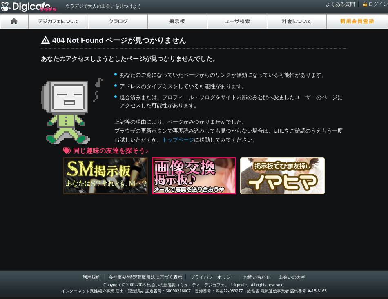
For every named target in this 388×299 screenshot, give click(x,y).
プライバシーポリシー (212, 277)
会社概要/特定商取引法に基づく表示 (145, 277)
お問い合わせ (256, 277)
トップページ (178, 140)
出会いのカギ (292, 277)
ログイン (378, 4)
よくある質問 (340, 4)
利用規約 (91, 277)
